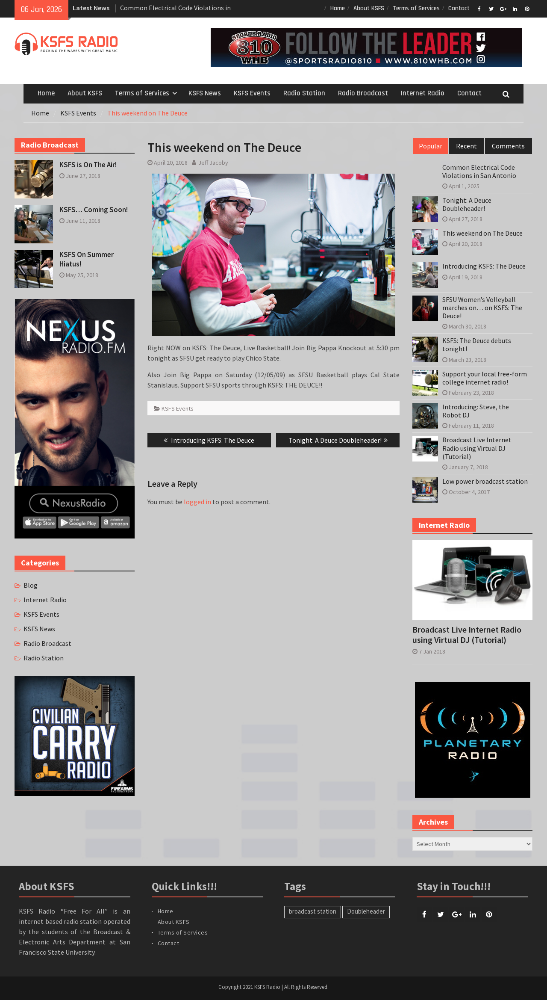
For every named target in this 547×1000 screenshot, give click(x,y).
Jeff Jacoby (213, 162)
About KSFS (368, 8)
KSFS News (204, 93)
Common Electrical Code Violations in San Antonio (479, 171)
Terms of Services (416, 8)
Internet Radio (422, 93)
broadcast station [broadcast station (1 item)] (312, 911)
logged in (197, 501)
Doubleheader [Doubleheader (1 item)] (366, 911)
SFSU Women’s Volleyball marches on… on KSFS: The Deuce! (482, 308)
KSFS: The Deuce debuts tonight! (476, 345)
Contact (459, 8)
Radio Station (304, 93)
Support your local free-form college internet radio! (484, 378)
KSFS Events (252, 93)
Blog (31, 585)
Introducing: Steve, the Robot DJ (475, 411)
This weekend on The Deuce (482, 233)
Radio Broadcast (363, 93)
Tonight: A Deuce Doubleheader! (466, 204)
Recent (466, 146)
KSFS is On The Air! (88, 164)
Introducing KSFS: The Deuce (484, 266)
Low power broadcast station (485, 481)
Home (337, 8)
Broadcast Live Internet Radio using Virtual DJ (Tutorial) (477, 448)
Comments (508, 146)
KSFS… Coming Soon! (93, 209)
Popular (430, 146)
